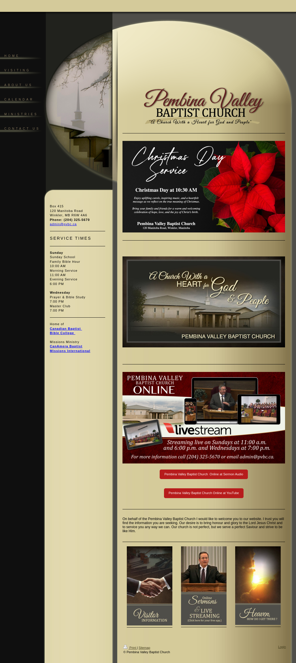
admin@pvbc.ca (63, 224)
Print (130, 647)
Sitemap (144, 647)
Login (282, 647)
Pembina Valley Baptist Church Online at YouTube (204, 493)
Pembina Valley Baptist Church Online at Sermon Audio (203, 474)
